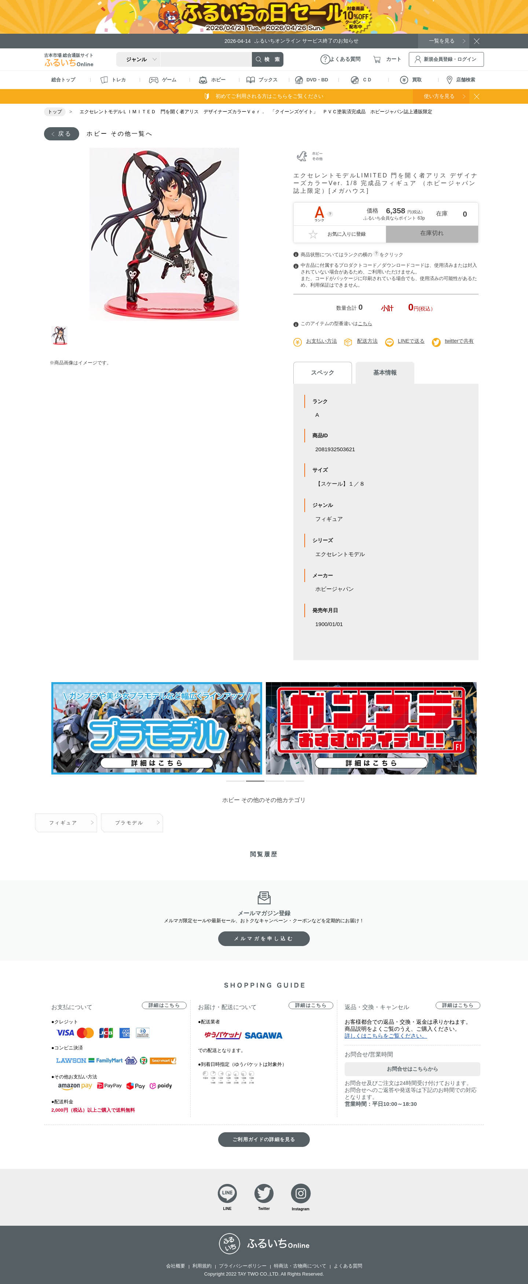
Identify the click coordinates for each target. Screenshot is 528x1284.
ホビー (212, 80)
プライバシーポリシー (243, 1266)
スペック (322, 372)
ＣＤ (361, 80)
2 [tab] (249, 784)
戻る (65, 133)
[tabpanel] (164, 234)
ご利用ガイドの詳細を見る (264, 1139)
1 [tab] (59, 335)
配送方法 (367, 341)
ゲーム (162, 80)
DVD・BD (311, 80)
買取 (411, 80)
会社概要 (175, 1266)
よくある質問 (348, 1266)
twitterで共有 (459, 341)
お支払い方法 (321, 341)
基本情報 (385, 372)
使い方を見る (439, 96)
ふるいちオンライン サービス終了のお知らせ (291, 41)
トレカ (113, 80)
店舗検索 (461, 80)
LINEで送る (411, 341)
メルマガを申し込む (264, 938)
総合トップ (63, 79)
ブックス (262, 80)
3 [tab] (269, 784)
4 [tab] (289, 784)
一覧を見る (442, 41)
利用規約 (202, 1266)
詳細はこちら (164, 1005)
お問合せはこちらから (412, 1069)
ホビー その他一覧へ (120, 133)
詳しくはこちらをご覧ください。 (386, 1036)
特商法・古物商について (300, 1266)
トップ (55, 111)
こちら (365, 323)
